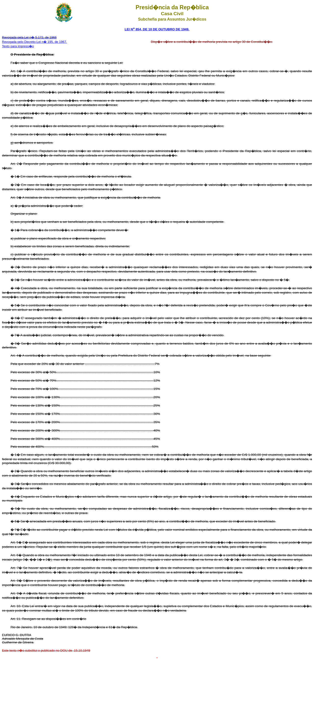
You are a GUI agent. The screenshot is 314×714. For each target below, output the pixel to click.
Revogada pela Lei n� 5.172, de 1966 (29, 37)
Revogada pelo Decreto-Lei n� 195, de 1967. (34, 42)
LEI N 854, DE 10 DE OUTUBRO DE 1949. (157, 29)
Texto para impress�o (18, 46)
